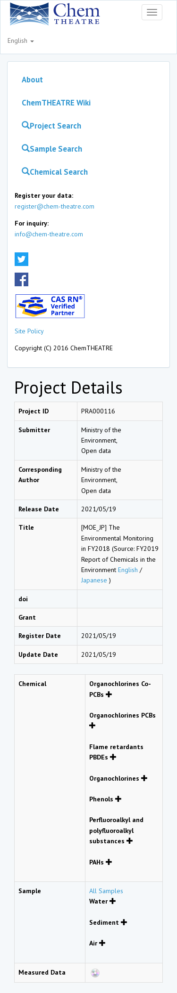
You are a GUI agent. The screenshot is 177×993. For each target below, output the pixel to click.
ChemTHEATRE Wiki (56, 102)
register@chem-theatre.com (54, 206)
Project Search (51, 126)
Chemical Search (55, 172)
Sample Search (52, 149)
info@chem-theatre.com (49, 234)
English (21, 40)
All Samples (106, 891)
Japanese (95, 580)
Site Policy (29, 331)
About (32, 79)
